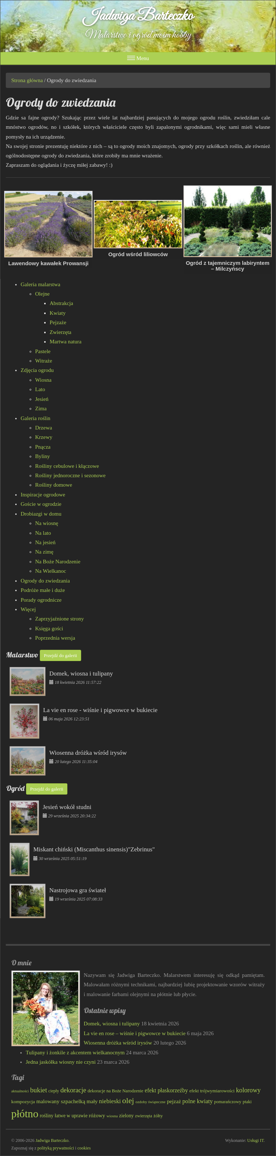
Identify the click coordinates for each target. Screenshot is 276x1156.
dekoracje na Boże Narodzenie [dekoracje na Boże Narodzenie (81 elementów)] (115, 1090)
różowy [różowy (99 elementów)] (97, 1115)
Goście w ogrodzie (41, 504)
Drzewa (43, 428)
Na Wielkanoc (50, 571)
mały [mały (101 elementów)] (92, 1101)
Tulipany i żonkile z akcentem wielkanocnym (75, 1052)
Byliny (42, 456)
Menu (138, 58)
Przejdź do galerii (60, 655)
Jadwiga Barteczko (138, 16)
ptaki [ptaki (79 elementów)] (247, 1101)
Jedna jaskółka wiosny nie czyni (61, 1062)
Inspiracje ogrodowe (43, 494)
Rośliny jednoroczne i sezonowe (70, 475)
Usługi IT (255, 1140)
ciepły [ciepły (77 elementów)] (54, 1090)
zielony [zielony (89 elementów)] (126, 1115)
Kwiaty (58, 313)
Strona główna (27, 80)
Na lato (43, 533)
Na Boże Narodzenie (57, 561)
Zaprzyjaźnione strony (59, 619)
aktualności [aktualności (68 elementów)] (20, 1091)
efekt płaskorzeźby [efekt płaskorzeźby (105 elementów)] (166, 1090)
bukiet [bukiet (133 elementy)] (38, 1090)
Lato (40, 389)
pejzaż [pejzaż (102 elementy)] (174, 1101)
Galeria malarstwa (40, 284)
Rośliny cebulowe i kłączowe (67, 466)
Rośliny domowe (53, 485)
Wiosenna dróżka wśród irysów (118, 1043)
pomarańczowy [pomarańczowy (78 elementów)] (227, 1101)
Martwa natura (65, 341)
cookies (84, 1148)
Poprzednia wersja (55, 638)
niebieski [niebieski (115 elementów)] (110, 1101)
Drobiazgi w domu (41, 514)
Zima (41, 408)
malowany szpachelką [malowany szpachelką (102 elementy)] (60, 1101)
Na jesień (45, 542)
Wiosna (43, 380)
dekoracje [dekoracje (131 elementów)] (73, 1090)
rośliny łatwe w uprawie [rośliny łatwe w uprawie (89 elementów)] (64, 1115)
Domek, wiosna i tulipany (112, 1023)
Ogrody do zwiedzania (45, 581)
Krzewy (43, 437)
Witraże (43, 361)
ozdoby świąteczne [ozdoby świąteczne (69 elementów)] (150, 1102)
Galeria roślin (35, 418)
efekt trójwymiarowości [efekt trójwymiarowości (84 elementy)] (212, 1090)
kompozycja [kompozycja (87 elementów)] (23, 1101)
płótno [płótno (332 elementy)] (24, 1113)
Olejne (42, 294)
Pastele (43, 351)
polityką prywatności (55, 1148)
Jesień (42, 399)
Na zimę (44, 552)
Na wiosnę (46, 523)
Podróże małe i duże (43, 590)
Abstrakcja (61, 303)
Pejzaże (58, 322)
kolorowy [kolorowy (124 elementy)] (248, 1090)
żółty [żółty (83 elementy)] (158, 1115)
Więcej (28, 609)
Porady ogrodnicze (41, 600)
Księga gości (49, 628)
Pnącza (42, 447)
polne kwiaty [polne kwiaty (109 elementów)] (198, 1101)
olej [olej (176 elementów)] (128, 1100)
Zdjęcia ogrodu (37, 370)
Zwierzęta (60, 332)
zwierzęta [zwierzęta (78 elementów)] (143, 1115)
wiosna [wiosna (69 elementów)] (112, 1116)
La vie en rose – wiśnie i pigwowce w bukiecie (134, 1033)
